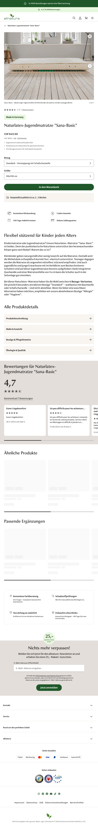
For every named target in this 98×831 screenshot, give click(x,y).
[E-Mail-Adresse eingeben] (49, 668)
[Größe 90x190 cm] (49, 176)
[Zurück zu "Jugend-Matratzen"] (5, 26)
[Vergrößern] (90, 37)
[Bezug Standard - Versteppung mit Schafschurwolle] (49, 163)
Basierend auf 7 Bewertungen (18, 399)
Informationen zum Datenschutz (47, 676)
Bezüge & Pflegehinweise (49, 340)
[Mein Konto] (80, 18)
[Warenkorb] (86, 18)
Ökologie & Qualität (49, 350)
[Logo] (11, 17)
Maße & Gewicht (49, 329)
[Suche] (74, 18)
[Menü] (92, 18)
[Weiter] (90, 66)
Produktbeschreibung (49, 319)
